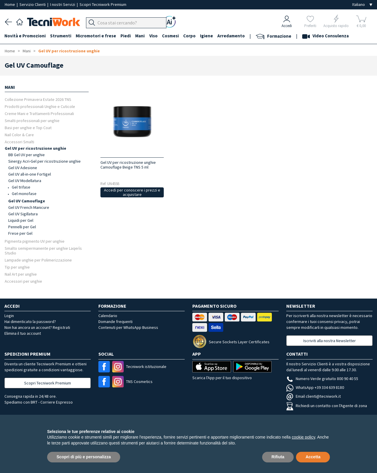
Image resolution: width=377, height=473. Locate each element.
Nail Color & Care (19, 134)
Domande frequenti (115, 321)
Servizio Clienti (33, 4)
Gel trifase (21, 187)
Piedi (127, 36)
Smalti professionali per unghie (32, 120)
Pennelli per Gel (22, 226)
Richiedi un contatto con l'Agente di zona (326, 405)
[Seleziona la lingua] (362, 4)
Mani (141, 36)
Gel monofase (24, 193)
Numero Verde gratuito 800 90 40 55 (322, 378)
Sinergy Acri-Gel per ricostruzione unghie (44, 161)
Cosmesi (172, 36)
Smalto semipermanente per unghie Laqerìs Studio (43, 250)
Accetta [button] (312, 456)
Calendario (107, 315)
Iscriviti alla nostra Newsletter (329, 340)
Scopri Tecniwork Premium (103, 4)
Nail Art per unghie (21, 274)
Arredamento (233, 36)
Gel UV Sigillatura (23, 213)
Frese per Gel (20, 233)
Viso (155, 36)
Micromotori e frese (97, 36)
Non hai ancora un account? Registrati (37, 327)
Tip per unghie (17, 266)
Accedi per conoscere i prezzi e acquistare (132, 192)
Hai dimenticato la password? (30, 321)
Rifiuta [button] (278, 456)
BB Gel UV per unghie (26, 154)
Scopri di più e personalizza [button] (84, 456)
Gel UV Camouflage (26, 201)
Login (9, 315)
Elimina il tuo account (22, 333)
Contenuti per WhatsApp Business (128, 327)
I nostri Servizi (63, 4)
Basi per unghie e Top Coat (28, 127)
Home (10, 4)
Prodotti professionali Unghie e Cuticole (40, 106)
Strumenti (61, 36)
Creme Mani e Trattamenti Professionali (39, 113)
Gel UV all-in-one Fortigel (29, 174)
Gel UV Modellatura (24, 180)
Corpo (191, 36)
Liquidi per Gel (20, 220)
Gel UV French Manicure (28, 207)
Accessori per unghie (23, 281)
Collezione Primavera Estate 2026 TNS (38, 99)
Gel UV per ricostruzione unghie (69, 51)
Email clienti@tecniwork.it (313, 396)
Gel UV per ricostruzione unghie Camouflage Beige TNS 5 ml (128, 164)
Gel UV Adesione (22, 167)
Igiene (208, 36)
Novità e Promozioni (25, 36)
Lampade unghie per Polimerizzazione (38, 259)
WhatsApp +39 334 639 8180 (315, 387)
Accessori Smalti (19, 141)
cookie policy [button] (303, 437)
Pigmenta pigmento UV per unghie (35, 241)
